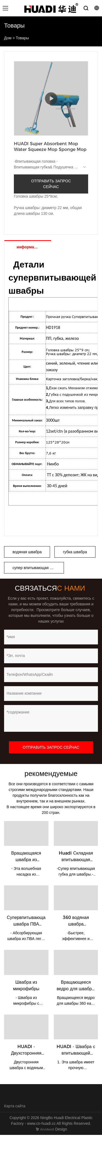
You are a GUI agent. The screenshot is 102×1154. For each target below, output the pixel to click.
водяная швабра (27, 552)
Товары (22, 38)
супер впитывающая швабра (38, 568)
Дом (7, 38)
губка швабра (75, 552)
